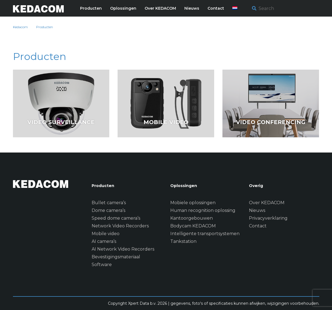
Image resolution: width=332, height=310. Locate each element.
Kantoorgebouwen (191, 218)
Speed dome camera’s (116, 218)
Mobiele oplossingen (193, 202)
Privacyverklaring (268, 218)
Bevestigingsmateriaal (116, 256)
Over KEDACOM (267, 202)
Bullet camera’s (109, 202)
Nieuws (257, 210)
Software (102, 264)
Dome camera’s (108, 210)
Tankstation (183, 241)
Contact (258, 225)
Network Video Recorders (120, 225)
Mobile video (105, 233)
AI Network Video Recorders (123, 249)
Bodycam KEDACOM (193, 225)
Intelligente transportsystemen (205, 233)
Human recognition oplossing (202, 210)
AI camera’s (104, 241)
